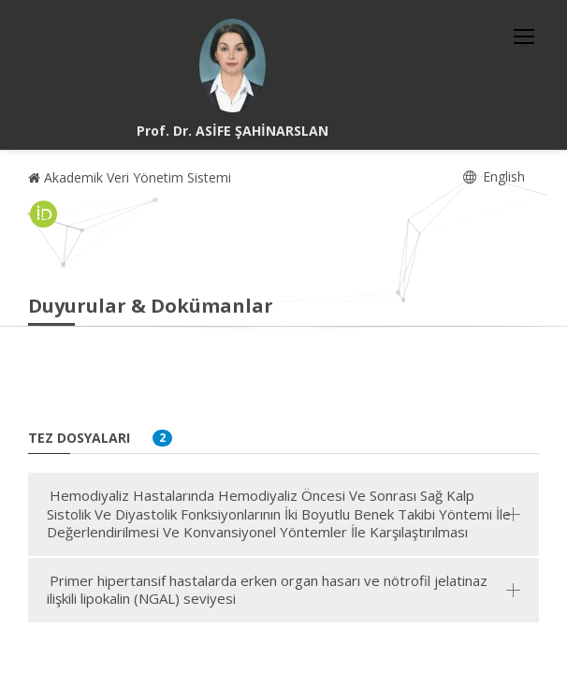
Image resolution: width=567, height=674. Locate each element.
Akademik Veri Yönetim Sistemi (129, 177)
